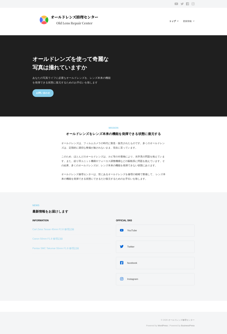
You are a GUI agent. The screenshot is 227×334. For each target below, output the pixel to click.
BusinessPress (188, 326)
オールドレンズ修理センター (181, 320)
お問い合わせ (43, 93)
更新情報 (187, 21)
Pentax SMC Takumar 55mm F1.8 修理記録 (56, 248)
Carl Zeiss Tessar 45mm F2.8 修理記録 (53, 229)
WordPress (162, 326)
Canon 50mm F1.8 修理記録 (47, 239)
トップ (172, 21)
